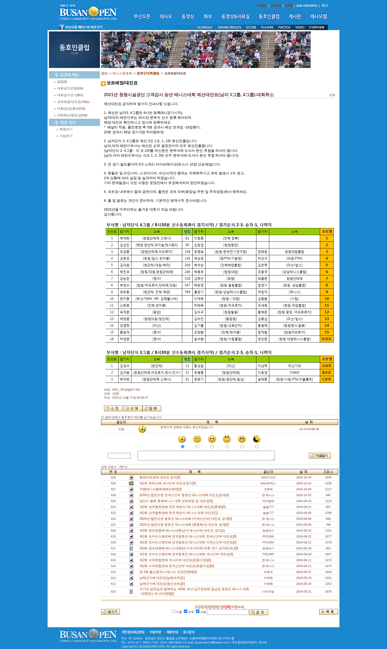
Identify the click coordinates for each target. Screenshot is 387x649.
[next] (240, 607)
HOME (262, 6)
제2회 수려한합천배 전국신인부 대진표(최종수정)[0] (177, 566)
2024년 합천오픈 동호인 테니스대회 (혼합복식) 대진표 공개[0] (185, 525)
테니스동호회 (122, 73)
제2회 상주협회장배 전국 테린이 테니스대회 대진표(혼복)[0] (183, 507)
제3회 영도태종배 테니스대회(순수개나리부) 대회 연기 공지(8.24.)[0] (189, 548)
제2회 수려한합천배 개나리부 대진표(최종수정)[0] (176, 560)
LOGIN (276, 6)
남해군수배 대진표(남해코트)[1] (163, 578)
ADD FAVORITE (307, 5)
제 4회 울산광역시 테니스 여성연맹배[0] (169, 572)
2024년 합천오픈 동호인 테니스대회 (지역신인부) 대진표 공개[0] (186, 519)
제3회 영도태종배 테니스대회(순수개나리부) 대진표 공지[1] (183, 530)
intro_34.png (121, 389)
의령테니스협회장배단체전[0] (161, 489)
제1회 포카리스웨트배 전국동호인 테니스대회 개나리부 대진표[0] (187, 554)
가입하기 (66, 136)
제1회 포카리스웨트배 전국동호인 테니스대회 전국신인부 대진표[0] (188, 536)
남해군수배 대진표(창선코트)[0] (163, 584)
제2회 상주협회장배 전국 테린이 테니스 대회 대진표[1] (179, 513)
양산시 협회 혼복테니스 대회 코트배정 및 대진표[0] (177, 501)
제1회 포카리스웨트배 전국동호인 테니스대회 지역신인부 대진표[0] (188, 542)
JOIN (288, 6)
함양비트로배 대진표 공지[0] (160, 477)
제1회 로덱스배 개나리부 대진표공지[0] (168, 483)
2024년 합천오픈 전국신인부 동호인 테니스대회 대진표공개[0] (185, 495)
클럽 (104, 73)
